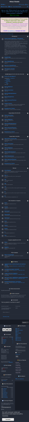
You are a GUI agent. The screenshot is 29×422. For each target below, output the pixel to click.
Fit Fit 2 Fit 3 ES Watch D (10, 76)
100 (5, 186)
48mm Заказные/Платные (10, 159)
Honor (5, 202)
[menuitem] (3, 4)
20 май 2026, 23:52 (21, 274)
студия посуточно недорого (10, 273)
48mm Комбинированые (10, 151)
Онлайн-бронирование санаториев (12, 281)
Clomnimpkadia (5, 397)
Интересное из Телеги (9, 108)
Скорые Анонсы (8, 103)
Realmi (6, 228)
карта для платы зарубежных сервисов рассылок (16, 277)
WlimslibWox (5, 394)
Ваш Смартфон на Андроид (14, 200)
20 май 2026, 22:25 (21, 282)
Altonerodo (15, 270)
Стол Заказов (7, 170)
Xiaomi (6, 225)
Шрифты (6, 247)
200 (5, 179)
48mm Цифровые (8, 147)
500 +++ (6, 175)
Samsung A (7, 217)
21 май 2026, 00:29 (21, 270)
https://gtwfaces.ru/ (11, 30)
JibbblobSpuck (5, 396)
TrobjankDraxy (5, 392)
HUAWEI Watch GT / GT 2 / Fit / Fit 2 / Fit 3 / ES (14, 74)
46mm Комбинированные (10, 93)
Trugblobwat (10, 362)
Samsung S (7, 211)
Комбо (6, 82)
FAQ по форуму (14, 252)
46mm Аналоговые (8, 90)
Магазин (14, 168)
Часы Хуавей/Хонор (9, 61)
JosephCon (4, 340)
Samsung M (7, 214)
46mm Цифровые (8, 86)
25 (5, 196)
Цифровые (12, 78)
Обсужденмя (14, 36)
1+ (5, 232)
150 (5, 183)
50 (5, 191)
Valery (4, 338)
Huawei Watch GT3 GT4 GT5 (14, 113)
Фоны (5, 242)
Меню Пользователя (22, 343)
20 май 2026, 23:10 (21, 278)
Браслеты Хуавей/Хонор (10, 65)
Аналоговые (7, 80)
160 (12, 339)
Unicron (4, 343)
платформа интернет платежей (11, 269)
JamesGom (4, 389)
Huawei (6, 207)
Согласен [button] (8, 419)
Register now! (18, 354)
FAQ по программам (9, 254)
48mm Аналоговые (8, 143)
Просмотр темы (6, 316)
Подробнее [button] (5, 415)
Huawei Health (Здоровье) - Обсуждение (13, 38)
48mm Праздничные (9, 156)
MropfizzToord (5, 393)
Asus (5, 221)
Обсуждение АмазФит (9, 68)
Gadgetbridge (7, 57)
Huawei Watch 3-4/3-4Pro (14, 136)
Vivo (5, 235)
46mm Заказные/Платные (10, 100)
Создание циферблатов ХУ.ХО (14, 239)
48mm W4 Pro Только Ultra (10, 138)
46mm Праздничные (9, 96)
